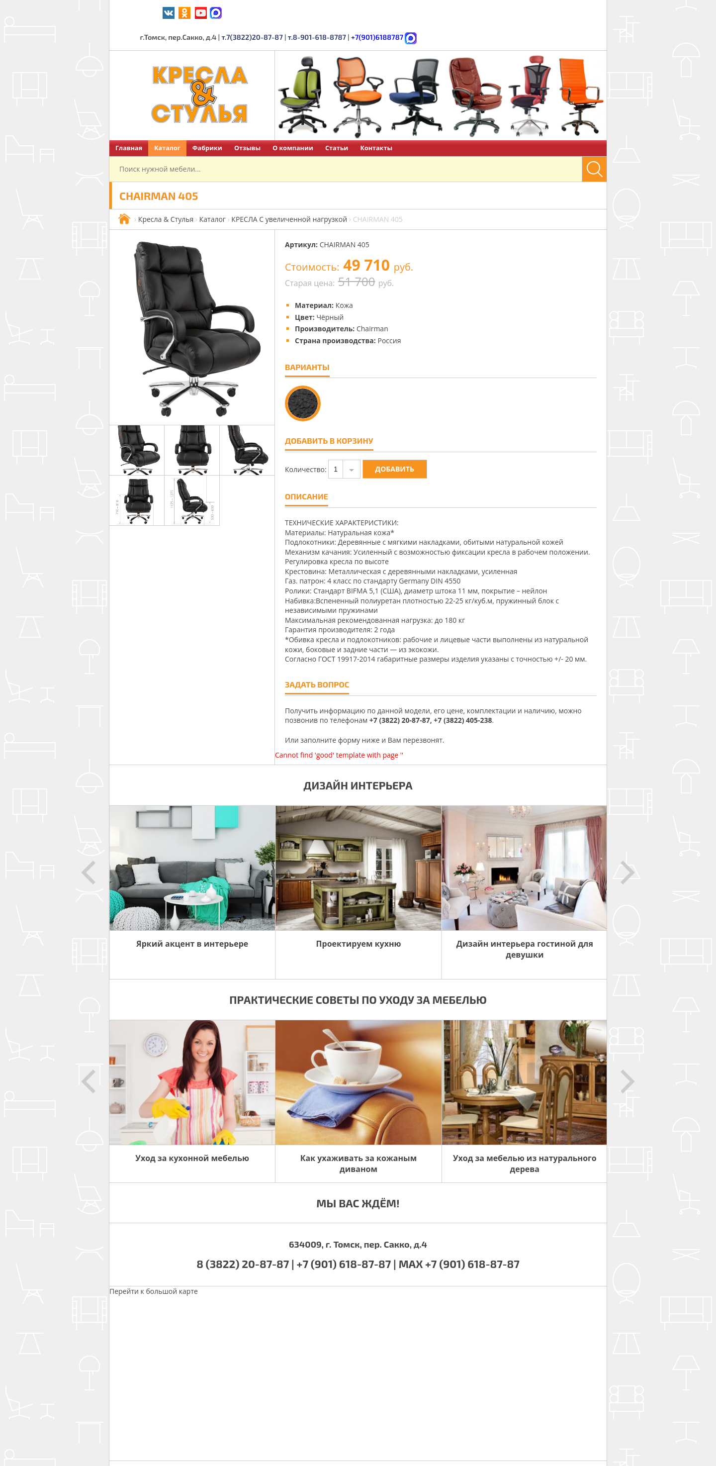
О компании (292, 122)
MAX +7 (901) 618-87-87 (459, 1238)
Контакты (376, 122)
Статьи (336, 122)
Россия (389, 315)
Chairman (372, 303)
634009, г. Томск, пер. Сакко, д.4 (358, 1218)
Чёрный (330, 291)
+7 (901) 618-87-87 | (346, 1238)
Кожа (344, 280)
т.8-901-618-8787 (477, 12)
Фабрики (207, 122)
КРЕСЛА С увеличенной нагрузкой (289, 193)
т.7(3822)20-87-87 (415, 12)
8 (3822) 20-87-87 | (246, 1238)
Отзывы (247, 122)
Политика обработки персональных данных (459, 1450)
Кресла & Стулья (165, 193)
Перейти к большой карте (153, 1266)
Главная (128, 122)
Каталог (167, 122)
